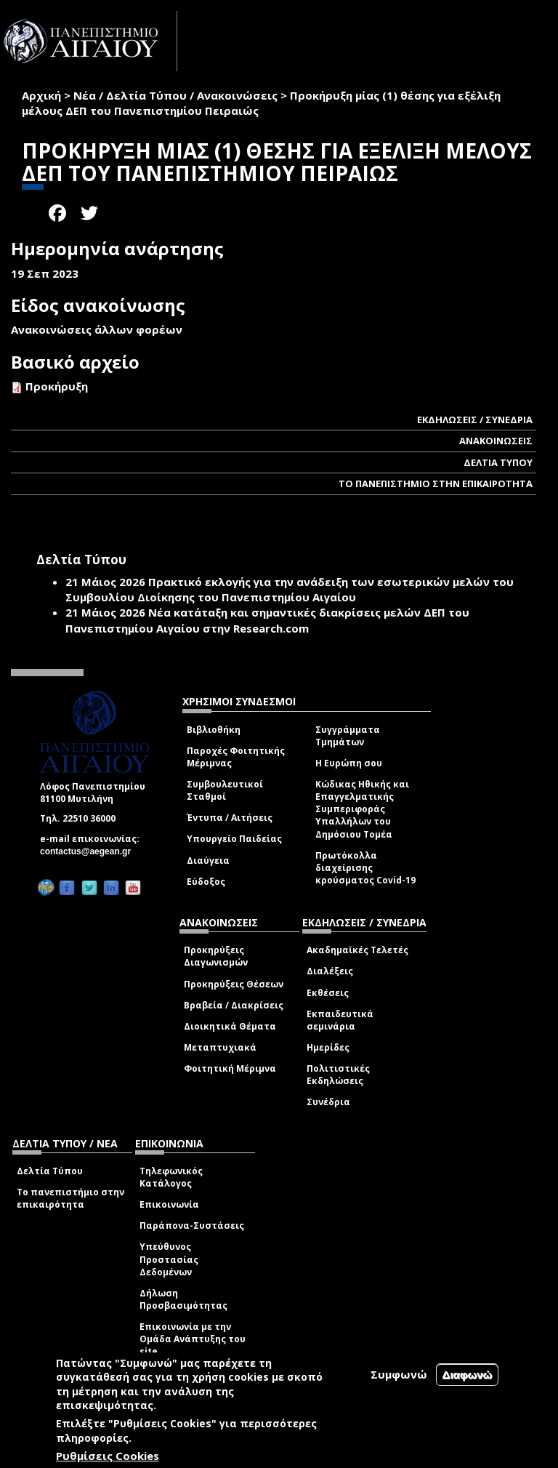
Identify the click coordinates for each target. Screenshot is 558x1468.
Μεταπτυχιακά (220, 1047)
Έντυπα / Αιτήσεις (229, 817)
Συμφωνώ (399, 1374)
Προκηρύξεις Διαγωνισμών (216, 956)
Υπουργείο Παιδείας (234, 839)
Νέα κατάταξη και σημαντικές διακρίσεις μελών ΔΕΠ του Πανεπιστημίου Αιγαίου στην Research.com (267, 620)
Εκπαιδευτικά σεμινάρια (340, 1020)
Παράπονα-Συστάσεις (192, 1225)
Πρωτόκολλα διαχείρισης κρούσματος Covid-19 (365, 867)
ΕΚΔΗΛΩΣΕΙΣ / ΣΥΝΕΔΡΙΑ (475, 419)
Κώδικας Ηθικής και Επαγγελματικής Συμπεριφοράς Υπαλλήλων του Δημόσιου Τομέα (362, 809)
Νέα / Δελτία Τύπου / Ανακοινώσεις (175, 95)
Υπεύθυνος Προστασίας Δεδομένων (169, 1259)
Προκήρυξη (56, 386)
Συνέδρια (328, 1102)
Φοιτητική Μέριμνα (230, 1068)
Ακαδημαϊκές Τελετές (357, 950)
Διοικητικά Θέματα (230, 1026)
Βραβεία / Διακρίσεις (233, 1005)
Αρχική (41, 95)
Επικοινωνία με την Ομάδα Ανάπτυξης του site (193, 1338)
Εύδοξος (206, 881)
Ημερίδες (328, 1047)
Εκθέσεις (328, 993)
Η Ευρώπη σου (348, 763)
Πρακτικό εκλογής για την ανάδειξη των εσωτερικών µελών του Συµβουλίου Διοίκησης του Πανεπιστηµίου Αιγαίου (289, 589)
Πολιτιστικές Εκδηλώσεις (338, 1074)
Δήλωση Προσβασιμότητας (183, 1299)
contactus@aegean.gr (90, 851)
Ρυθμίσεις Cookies (107, 1455)
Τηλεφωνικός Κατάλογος (171, 1177)
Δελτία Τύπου (50, 1171)
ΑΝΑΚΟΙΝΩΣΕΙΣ (496, 440)
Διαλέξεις (330, 971)
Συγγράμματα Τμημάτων (347, 735)
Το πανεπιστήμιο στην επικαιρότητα (70, 1198)
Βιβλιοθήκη (213, 729)
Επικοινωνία (169, 1204)
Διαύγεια (208, 860)
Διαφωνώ (467, 1374)
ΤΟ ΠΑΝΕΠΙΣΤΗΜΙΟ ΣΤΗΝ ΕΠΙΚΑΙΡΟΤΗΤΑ (436, 483)
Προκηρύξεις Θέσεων (233, 984)
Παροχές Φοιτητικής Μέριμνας (236, 757)
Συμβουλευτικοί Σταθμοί (225, 790)
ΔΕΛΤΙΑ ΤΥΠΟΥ (498, 462)
